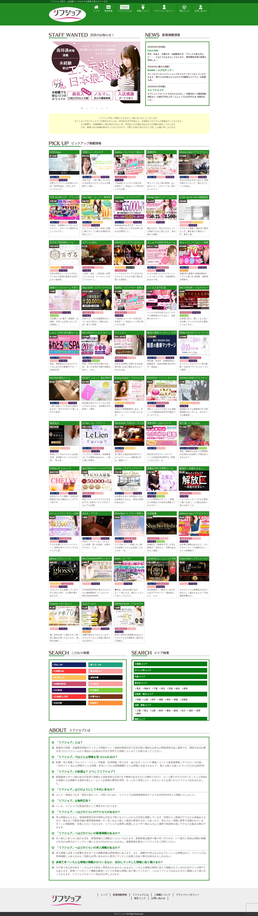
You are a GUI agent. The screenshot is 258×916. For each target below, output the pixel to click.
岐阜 (160, 710)
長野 (197, 710)
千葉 (155, 688)
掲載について (143, 8)
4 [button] (97, 108)
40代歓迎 (94, 690)
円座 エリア (140, 676)
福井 (190, 710)
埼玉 (162, 688)
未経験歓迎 (94, 709)
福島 (160, 699)
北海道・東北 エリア (144, 694)
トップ (96, 8)
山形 (145, 699)
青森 (175, 699)
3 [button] (92, 108)
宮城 (138, 699)
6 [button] (107, 108)
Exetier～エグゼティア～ (160, 70)
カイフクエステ (155, 90)
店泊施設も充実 (60, 696)
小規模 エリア (141, 664)
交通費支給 (58, 671)
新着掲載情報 (120, 894)
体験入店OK (59, 716)
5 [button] (102, 108)
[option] (94, 74)
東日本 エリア (141, 683)
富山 (145, 710)
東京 (138, 688)
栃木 (177, 688)
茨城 (169, 688)
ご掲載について (162, 894)
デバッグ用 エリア (143, 670)
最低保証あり (95, 671)
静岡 (138, 714)
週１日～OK (95, 665)
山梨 (153, 710)
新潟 (175, 710)
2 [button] (87, 108)
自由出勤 (57, 703)
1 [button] (82, 108)
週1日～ (93, 716)
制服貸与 (93, 703)
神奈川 (146, 688)
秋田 (167, 699)
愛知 (167, 710)
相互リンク (184, 8)
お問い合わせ (201, 8)
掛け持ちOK (59, 677)
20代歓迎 (94, 684)
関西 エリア (140, 719)
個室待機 (93, 677)
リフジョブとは (125, 8)
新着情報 (109, 8)
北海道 (183, 699)
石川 (182, 710)
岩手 (153, 699)
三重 (138, 710)
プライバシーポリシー (164, 8)
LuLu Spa (152, 50)
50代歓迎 (57, 709)
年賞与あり (94, 696)
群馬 (184, 688)
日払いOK (58, 665)
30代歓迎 (57, 690)
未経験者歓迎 (59, 684)
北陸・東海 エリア (143, 705)
